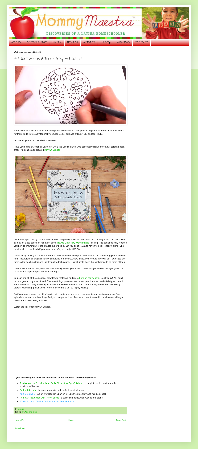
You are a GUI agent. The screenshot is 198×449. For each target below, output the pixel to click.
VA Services (141, 42)
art (23, 412)
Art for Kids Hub (28, 390)
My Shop (57, 42)
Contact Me (89, 42)
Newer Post (20, 420)
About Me (16, 42)
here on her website (89, 278)
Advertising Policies (37, 42)
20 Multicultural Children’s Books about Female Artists (47, 401)
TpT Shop (105, 42)
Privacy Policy (123, 42)
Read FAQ (72, 42)
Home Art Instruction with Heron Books (39, 397)
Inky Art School (52, 150)
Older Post (121, 420)
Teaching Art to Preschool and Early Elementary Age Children (51, 383)
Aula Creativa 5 (27, 394)
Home (71, 420)
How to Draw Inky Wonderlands (73, 242)
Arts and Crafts (31, 412)
